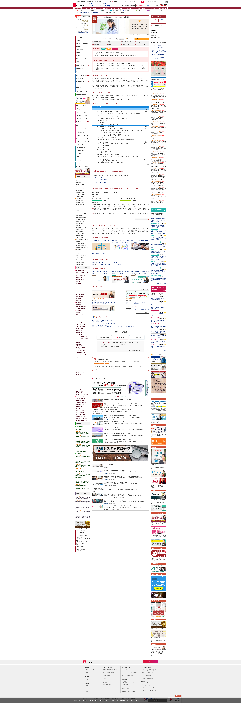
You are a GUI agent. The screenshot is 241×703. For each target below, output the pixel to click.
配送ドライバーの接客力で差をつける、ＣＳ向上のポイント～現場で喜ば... (82, 506)
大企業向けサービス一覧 (128, 681)
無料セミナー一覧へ (142, 312)
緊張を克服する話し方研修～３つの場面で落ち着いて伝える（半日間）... (82, 441)
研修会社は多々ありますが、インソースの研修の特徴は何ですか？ (117, 345)
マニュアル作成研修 (100, 182)
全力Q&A (108, 1)
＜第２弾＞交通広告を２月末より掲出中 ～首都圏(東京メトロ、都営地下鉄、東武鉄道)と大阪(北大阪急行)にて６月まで (159, 50)
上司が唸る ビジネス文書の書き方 (102, 320)
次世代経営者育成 (79, 223)
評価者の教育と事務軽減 (81, 217)
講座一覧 (88, 678)
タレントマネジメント (80, 194)
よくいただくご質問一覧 (134, 350)
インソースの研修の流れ (147, 675)
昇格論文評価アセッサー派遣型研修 (80, 375)
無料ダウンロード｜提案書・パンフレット (148, 672)
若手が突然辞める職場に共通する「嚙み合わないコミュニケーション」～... (82, 516)
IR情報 (99, 1)
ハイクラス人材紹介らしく (80, 547)
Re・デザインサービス (80, 414)
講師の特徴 (153, 35)
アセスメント (145, 8)
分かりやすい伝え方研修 (114, 264)
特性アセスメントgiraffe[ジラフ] (79, 391)
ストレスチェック (80, 84)
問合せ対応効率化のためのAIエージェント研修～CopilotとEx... (82, 450)
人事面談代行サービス (80, 416)
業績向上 (78, 225)
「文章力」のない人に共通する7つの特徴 (103, 323)
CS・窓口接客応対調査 (128, 675)
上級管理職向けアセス (81, 118)
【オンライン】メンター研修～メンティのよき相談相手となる (158, 101)
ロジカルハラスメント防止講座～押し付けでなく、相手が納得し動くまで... (82, 481)
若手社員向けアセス (81, 106)
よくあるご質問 (145, 676)
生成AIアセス (79, 121)
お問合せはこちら (143, 39)
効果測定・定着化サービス (81, 279)
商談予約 (148, 5)
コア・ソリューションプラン (129, 669)
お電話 (155, 5)
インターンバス (79, 408)
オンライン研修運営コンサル (81, 336)
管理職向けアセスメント (81, 202)
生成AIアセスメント (79, 361)
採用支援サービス (79, 208)
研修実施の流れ (154, 32)
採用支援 (153, 8)
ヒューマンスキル (89, 689)
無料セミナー (79, 87)
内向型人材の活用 (79, 229)
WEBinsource (79, 286)
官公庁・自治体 (114, 10)
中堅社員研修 (79, 49)
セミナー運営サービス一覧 (81, 324)
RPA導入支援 (78, 300)
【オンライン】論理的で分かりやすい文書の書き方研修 (158, 159)
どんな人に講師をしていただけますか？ (110, 349)
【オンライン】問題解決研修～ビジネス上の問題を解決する (158, 128)
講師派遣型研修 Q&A (128, 5)
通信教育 (120, 8)
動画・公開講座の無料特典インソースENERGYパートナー (82, 90)
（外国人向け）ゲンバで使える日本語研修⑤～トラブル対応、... (82, 461)
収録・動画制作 (79, 334)
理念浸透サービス (79, 406)
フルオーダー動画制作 (80, 308)
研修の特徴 (153, 30)
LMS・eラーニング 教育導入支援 (130, 672)
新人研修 (78, 55)
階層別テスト (78, 357)
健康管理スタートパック (82, 166)
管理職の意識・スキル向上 (81, 221)
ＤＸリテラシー (80, 126)
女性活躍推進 (78, 182)
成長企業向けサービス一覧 (128, 684)
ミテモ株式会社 (145, 682)
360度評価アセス (80, 132)
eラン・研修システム (83, 75)
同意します (157, 700)
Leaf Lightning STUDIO (109, 680)
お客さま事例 (107, 676)
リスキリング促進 (79, 196)
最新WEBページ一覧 (81, 94)
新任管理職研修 (79, 215)
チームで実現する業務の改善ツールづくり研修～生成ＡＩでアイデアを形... (82, 445)
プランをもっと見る (162, 350)
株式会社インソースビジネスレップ (148, 687)
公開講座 (86, 8)
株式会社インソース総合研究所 (147, 691)
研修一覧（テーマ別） (90, 669)
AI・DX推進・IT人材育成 (82, 37)
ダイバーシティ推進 (80, 188)
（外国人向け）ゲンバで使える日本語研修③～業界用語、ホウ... (82, 470)
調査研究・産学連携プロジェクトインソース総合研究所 (82, 531)
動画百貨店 (78, 304)
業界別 (103, 10)
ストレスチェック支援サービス (111, 672)
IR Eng (103, 1)
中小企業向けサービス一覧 (128, 682)
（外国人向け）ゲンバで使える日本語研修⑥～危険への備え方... (82, 457)
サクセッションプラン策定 (81, 255)
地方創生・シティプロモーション (130, 691)
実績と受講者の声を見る (82, 32)
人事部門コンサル (162, 8)
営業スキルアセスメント (81, 365)
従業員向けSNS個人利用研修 (80, 485)
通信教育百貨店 (79, 312)
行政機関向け (127, 8)
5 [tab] (122, 396)
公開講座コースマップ (80, 292)
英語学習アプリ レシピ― (81, 318)
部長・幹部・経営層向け (82, 43)
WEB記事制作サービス (80, 352)
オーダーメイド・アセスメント (82, 394)
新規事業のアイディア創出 (81, 245)
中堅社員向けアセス (81, 109)
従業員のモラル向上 (80, 235)
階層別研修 (78, 40)
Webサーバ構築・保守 (80, 350)
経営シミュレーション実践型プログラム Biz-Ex (81, 315)
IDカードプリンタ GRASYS (81, 418)
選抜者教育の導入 (79, 200)
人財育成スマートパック (81, 288)
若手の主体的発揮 (79, 231)
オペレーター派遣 (79, 328)
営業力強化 (78, 241)
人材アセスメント (127, 673)
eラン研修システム (103, 8)
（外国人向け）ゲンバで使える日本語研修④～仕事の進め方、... (82, 465)
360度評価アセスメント (80, 370)
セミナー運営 (136, 8)
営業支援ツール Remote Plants (82, 247)
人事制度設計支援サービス (128, 676)
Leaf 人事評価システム (109, 670)
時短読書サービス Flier (80, 320)
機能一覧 (106, 673)
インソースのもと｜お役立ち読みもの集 (148, 670)
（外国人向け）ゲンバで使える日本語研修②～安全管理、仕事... (82, 474)
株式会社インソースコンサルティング (148, 688)
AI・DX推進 (93, 8)
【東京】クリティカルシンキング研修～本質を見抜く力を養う (158, 201)
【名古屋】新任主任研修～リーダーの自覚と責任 (158, 132)
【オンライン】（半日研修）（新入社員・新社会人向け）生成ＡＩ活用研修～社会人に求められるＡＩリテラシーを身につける (158, 190)
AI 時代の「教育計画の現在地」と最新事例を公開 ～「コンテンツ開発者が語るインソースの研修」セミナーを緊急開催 (159, 56)
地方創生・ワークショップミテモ (81, 544)
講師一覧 (78, 281)
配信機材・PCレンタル (80, 332)
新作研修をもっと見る (161, 283)
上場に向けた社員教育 (80, 251)
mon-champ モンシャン (147, 678)
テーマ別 (79, 10)
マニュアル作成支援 (80, 412)
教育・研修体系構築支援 (128, 670)
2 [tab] (118, 396)
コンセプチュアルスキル (91, 691)
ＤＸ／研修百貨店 (79, 296)
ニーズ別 (138, 10)
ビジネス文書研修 (100, 177)
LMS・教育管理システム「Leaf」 (111, 669)
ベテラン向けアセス (81, 112)
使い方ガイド (107, 675)
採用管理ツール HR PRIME (81, 420)
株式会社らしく (145, 684)
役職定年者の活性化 (80, 184)
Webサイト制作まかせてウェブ (79, 345)
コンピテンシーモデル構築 (81, 402)
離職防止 (78, 210)
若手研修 (78, 52)
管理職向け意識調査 (80, 372)
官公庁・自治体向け (81, 59)
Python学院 (78, 298)
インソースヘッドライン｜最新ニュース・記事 (149, 669)
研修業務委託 (126, 689)
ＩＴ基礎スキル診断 (80, 380)
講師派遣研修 (78, 8)
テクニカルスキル (89, 688)
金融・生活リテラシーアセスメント (82, 382)
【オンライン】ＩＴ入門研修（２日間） (158, 123)
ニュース (94, 1)
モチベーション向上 (80, 237)
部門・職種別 (126, 10)
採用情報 (83, 1)
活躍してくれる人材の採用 (81, 207)
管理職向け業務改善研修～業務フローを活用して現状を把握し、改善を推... (82, 432)
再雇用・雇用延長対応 (80, 186)
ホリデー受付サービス (80, 340)
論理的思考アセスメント (81, 367)
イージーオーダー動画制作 (81, 306)
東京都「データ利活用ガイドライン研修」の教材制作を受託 (159, 46)
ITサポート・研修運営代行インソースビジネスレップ (81, 550)
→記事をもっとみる (86, 519)
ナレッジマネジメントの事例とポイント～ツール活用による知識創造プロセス (114, 327)
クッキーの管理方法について (124, 700)
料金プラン (106, 678)
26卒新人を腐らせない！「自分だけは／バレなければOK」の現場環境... (82, 497)
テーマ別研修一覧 (101, 262)
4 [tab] (121, 396)
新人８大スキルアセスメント (81, 363)
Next (148, 387)
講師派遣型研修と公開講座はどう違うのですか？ (112, 347)
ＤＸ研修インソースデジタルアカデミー (81, 541)
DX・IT (149, 10)
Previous (92, 387)
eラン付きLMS (79, 153)
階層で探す (88, 679)
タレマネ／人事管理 (81, 160)
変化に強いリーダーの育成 (81, 219)
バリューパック (79, 290)
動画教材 (113, 8)
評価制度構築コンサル (80, 404)
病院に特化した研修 (80, 262)
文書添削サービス (79, 378)
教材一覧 (88, 686)
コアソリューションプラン (81, 398)
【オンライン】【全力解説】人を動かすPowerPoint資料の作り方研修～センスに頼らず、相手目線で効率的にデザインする (158, 177)
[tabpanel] (120, 388)
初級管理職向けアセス (81, 115)
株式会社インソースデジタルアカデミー (148, 685)
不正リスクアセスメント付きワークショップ (81, 388)
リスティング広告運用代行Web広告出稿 (81, 348)
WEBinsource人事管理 (81, 81)
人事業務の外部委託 (80, 264)
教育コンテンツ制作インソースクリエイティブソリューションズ (83, 537)
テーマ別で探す (89, 681)
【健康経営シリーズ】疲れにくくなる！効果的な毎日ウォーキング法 (82, 488)
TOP (93, 262)
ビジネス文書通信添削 (101, 180)
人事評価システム (80, 157)
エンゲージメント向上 (80, 233)
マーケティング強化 (80, 243)
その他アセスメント (81, 141)
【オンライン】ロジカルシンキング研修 (158, 137)
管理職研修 (78, 46)
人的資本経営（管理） (80, 192)
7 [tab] (125, 396)
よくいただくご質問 (155, 37)
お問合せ (139, 5)
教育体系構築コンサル (80, 400)
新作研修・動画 (83, 65)
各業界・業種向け (80, 62)
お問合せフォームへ (150, 662)
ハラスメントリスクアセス (82, 135)
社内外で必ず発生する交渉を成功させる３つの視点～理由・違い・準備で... (82, 501)
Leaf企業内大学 (80, 78)
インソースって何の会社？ (157, 28)
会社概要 (78, 1)
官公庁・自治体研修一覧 (128, 688)
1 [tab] (116, 396)
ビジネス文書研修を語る (99, 322)
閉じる (177, 695)
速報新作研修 (80, 426)
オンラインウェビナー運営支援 (82, 338)
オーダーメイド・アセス (82, 138)
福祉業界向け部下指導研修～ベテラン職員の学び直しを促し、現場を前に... (82, 437)
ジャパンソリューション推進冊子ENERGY (82, 273)
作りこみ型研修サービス (81, 275)
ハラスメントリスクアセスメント (82, 385)
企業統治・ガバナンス (80, 253)
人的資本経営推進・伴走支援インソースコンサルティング (81, 534)
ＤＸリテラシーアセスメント (81, 359)
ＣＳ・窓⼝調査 (79, 384)
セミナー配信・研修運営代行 (81, 326)
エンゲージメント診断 (81, 129)
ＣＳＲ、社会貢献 (79, 257)
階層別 (91, 10)
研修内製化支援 (79, 277)
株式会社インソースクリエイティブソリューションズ (149, 690)
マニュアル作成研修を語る (99, 325)
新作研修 (89, 1)
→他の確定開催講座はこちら (159, 205)
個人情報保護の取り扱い (111, 369)
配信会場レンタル (79, 330)
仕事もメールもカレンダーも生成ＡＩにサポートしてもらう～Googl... (82, 511)
